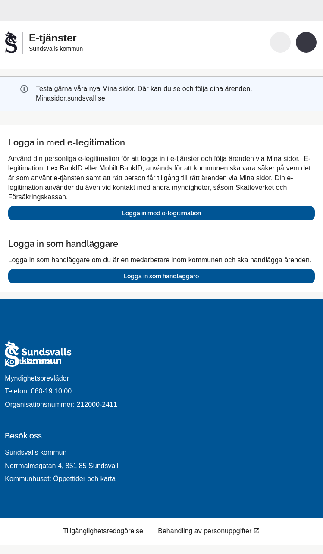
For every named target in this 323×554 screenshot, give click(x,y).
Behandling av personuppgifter (204, 531)
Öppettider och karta (84, 478)
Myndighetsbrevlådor (37, 378)
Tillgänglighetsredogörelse (103, 531)
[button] (280, 42)
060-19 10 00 (51, 391)
